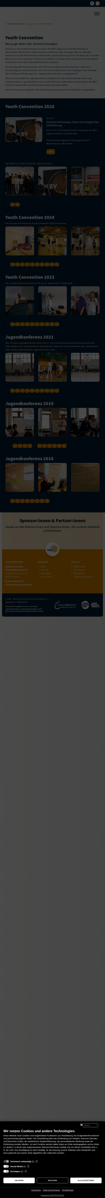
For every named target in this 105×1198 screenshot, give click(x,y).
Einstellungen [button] (68, 1190)
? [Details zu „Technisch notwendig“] (36, 1161)
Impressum (36, 1190)
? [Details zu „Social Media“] (28, 1166)
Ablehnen (19, 1180)
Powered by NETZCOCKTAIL (52, 1195)
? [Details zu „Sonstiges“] (25, 1171)
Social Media (16, 1166)
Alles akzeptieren (86, 1180)
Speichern (52, 1180)
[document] (52, 1143)
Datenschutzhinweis (51, 1190)
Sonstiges (15, 1171)
